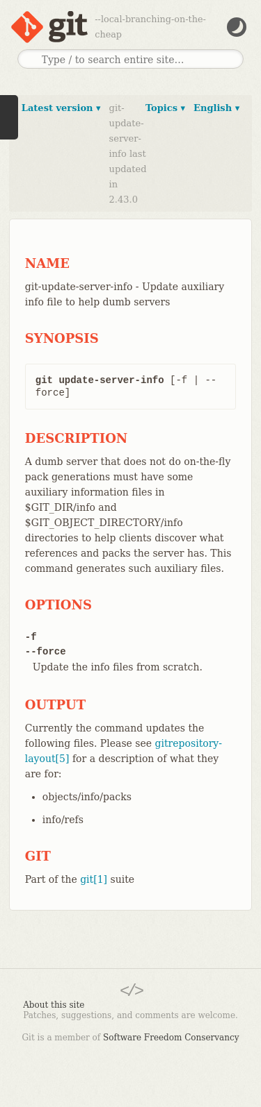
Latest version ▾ (61, 108)
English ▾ (216, 108)
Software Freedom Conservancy (171, 1037)
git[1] (93, 879)
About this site (53, 1005)
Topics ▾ (165, 108)
